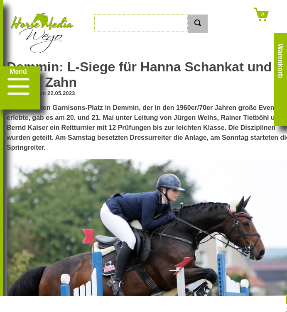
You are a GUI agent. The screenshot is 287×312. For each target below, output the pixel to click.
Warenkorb (280, 61)
